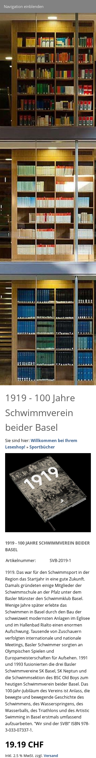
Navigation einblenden (24, 6)
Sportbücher (42, 447)
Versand (51, 755)
